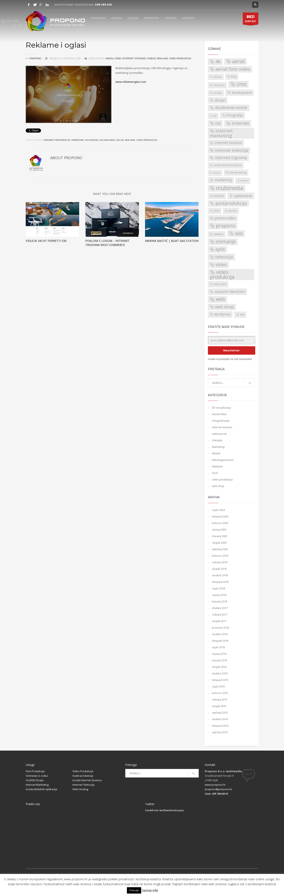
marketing (77, 140)
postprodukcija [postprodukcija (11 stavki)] (231, 203)
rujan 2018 (218, 588)
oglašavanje (107, 140)
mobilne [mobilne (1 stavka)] (244, 180)
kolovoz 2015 (220, 693)
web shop (218, 486)
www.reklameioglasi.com (130, 82)
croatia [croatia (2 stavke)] (218, 93)
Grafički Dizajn (35, 780)
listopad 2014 (220, 725)
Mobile (151, 58)
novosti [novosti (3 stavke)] (219, 196)
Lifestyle (217, 440)
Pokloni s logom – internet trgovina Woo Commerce (107, 243)
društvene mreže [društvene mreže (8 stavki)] (231, 107)
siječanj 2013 (220, 732)
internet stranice (134, 58)
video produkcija (180, 58)
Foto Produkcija (35, 771)
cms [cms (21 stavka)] (241, 84)
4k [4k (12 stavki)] (218, 61)
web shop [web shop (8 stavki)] (224, 306)
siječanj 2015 (220, 712)
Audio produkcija (82, 776)
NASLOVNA (98, 17)
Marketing (218, 447)
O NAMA (116, 17)
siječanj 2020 (220, 549)
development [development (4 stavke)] (242, 92)
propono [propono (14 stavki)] (225, 225)
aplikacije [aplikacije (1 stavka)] (217, 76)
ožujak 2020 (219, 542)
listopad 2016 (220, 640)
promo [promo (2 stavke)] (233, 210)
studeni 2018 (220, 575)
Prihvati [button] (134, 890)
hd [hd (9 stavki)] (218, 123)
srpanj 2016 (219, 654)
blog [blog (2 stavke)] (233, 76)
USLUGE (133, 17)
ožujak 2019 (219, 569)
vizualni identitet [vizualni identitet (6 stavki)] (230, 291)
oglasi (120, 140)
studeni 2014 (220, 719)
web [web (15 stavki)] (220, 299)
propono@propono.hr (218, 789)
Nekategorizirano (223, 460)
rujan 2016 (218, 647)
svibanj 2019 (219, 562)
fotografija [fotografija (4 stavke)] (234, 115)
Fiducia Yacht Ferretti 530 (46, 241)
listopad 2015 (220, 680)
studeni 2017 (220, 608)
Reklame (162, 58)
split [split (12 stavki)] (220, 249)
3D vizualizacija (221, 407)
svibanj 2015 (219, 699)
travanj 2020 (219, 536)
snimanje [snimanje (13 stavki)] (226, 241)
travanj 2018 (219, 601)
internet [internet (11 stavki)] (240, 123)
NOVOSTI (170, 17)
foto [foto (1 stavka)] (214, 115)
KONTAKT (188, 17)
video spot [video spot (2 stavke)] (220, 284)
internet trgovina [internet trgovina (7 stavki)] (231, 157)
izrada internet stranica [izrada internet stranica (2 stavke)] (228, 165)
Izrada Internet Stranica (87, 780)
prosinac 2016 (220, 627)
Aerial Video (113, 58)
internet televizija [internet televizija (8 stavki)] (231, 150)
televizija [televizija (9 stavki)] (224, 257)
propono (36, 58)
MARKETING (151, 17)
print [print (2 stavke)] (216, 210)
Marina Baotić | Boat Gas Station (172, 241)
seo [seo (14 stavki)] (239, 233)
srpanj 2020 (219, 529)
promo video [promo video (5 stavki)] (224, 218)
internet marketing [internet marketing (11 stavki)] (221, 133)
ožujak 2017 (219, 621)
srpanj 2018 (219, 595)
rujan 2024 (218, 510)
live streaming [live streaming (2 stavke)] (238, 172)
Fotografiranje (221, 420)
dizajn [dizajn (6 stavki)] (220, 100)
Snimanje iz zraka (37, 776)
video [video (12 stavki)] (221, 264)
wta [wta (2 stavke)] (242, 314)
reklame (130, 140)
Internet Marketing (37, 785)
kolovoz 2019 (220, 555)
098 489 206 (103, 4)
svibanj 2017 (219, 614)
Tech (215, 473)
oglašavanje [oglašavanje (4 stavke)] (243, 195)
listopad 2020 (220, 516)
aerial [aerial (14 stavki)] (238, 61)
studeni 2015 (220, 673)
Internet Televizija (83, 785)
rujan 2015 (218, 686)
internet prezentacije (57, 140)
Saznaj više (150, 890)
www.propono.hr (215, 785)
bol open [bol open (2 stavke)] (219, 85)
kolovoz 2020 (220, 523)
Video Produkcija (82, 771)
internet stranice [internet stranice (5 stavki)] (228, 142)
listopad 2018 (220, 582)
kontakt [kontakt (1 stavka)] (216, 172)
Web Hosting (80, 789)
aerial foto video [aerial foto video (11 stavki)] (232, 69)
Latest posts (219, 434)
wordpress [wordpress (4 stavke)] (222, 314)
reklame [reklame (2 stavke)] (218, 234)
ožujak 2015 (219, 706)
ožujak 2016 (219, 667)
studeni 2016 (220, 634)
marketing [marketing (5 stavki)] (223, 180)
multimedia (92, 140)
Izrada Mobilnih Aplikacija (41, 789)
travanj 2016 (219, 660)
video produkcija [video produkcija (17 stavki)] (222, 274)
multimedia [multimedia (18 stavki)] (229, 188)
